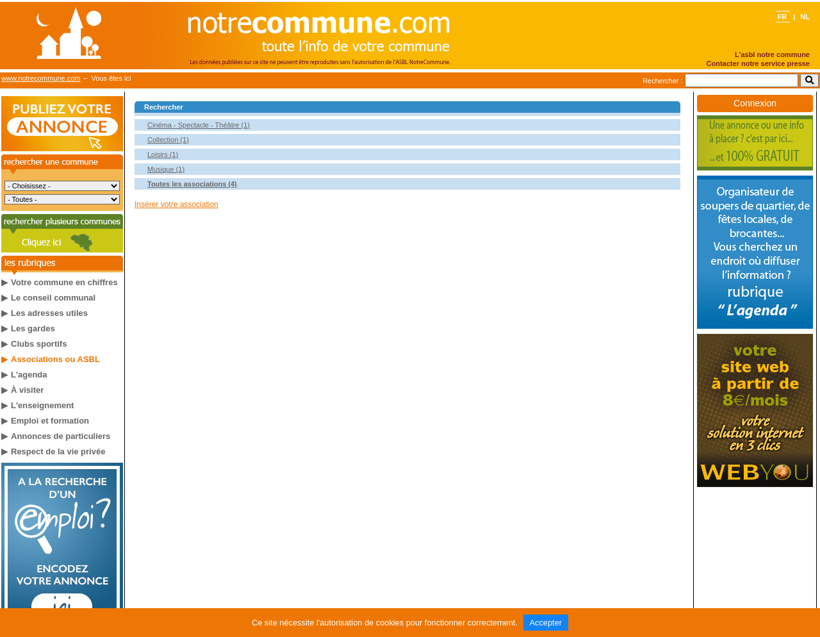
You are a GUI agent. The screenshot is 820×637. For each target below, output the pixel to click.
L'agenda (29, 374)
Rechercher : (663, 81)
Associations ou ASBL (55, 359)
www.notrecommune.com (41, 78)
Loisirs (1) (162, 154)
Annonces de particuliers (60, 436)
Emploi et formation (50, 421)
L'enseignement (42, 405)
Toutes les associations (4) (192, 184)
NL (805, 17)
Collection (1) (168, 140)
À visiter (27, 390)
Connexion (755, 103)
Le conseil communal (53, 297)
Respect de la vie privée (58, 451)
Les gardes (33, 328)
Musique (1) (165, 169)
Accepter (546, 622)
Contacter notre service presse (758, 63)
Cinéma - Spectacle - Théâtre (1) (198, 125)
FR (783, 17)
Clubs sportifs (39, 344)
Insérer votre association (176, 204)
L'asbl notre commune (772, 54)
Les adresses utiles (49, 313)
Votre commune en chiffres (64, 282)
